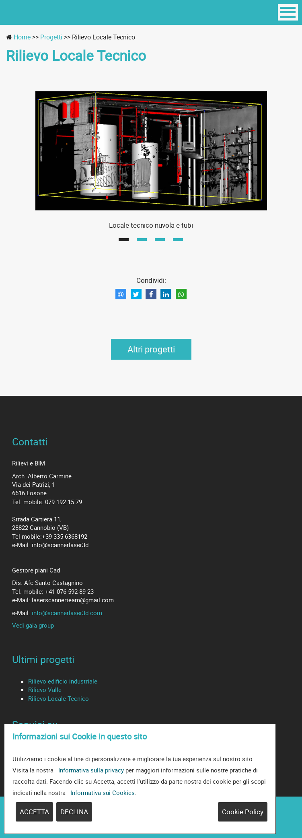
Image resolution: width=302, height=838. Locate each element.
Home (22, 37)
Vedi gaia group (33, 625)
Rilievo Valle (45, 690)
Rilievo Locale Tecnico (58, 698)
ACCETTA (34, 811)
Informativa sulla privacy (91, 770)
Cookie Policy (242, 811)
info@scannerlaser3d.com (67, 613)
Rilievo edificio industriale (62, 681)
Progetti (51, 37)
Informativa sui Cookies (102, 793)
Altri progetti (151, 349)
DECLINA (74, 811)
